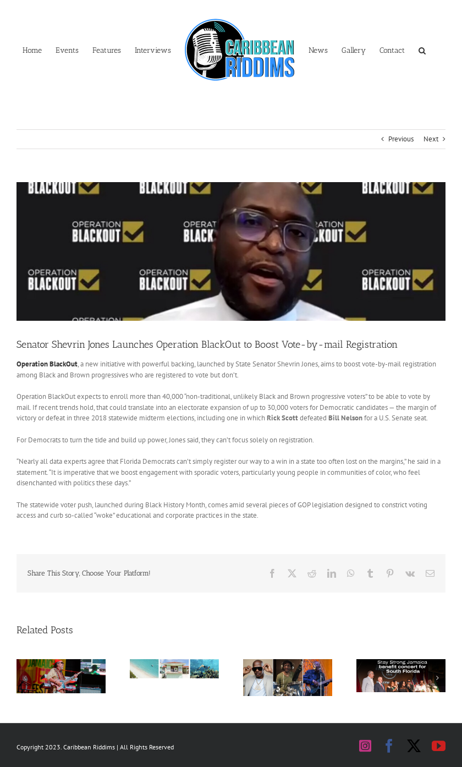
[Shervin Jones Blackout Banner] (231, 251)
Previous (401, 139)
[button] (422, 49)
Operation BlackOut (47, 364)
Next (431, 139)
